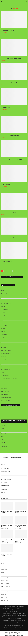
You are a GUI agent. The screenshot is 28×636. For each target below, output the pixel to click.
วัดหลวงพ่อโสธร (6, 375)
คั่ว (14, 611)
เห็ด (12, 610)
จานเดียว (12, 618)
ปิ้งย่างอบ (19, 615)
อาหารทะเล (3, 594)
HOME (5, 606)
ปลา (24, 608)
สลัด (18, 616)
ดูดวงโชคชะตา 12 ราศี (5, 400)
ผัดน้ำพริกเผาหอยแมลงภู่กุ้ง (14, 58)
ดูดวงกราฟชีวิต (4, 340)
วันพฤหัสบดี (3, 433)
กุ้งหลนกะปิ (14, 83)
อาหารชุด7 (7, 623)
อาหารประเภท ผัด (4, 577)
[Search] (26, 2)
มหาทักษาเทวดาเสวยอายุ (6, 337)
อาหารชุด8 (12, 623)
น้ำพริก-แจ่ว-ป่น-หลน (6, 615)
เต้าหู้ (10, 610)
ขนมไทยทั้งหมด (4, 482)
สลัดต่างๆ (3, 572)
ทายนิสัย (4, 315)
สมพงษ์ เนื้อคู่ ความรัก (5, 344)
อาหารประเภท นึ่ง (4, 580)
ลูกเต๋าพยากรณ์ (4, 388)
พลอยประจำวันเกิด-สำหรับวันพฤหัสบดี (20, 526)
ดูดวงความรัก (5, 322)
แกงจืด (4, 613)
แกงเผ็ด (8, 613)
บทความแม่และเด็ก (9, 625)
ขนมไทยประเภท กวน (5, 471)
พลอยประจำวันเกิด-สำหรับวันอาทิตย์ (6, 554)
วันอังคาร (3, 428)
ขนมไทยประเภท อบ (5, 476)
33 (11, 271)
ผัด (21, 611)
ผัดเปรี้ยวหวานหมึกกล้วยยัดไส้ (14, 160)
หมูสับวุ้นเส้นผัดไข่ (7, 107)
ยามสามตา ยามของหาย (6, 350)
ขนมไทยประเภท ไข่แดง (6, 479)
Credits (21, 623)
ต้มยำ (24, 611)
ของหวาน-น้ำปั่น (15, 606)
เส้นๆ (15, 616)
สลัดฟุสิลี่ (14, 237)
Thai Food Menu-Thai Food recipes (9, 620)
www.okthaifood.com (16, 628)
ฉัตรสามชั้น (3, 347)
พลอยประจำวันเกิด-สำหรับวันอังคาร (20, 512)
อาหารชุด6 (22, 622)
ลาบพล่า (15, 615)
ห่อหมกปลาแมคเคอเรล (8, 30)
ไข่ (14, 610)
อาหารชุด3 (6, 622)
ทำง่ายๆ (11, 608)
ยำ (12, 615)
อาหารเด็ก (23, 610)
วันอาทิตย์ (3, 442)
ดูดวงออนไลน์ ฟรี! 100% (18, 625)
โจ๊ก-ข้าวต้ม (3, 563)
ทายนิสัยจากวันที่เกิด (5, 394)
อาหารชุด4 (11, 622)
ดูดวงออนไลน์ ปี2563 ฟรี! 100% (7, 289)
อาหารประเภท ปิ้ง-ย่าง (5, 586)
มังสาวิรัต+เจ (21, 606)
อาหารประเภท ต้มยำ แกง (6, 575)
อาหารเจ (3, 492)
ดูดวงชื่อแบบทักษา (4, 366)
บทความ (3, 306)
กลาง (4, 611)
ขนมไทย (9, 606)
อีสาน (7, 611)
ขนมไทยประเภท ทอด (5, 474)
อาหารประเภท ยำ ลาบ (5, 589)
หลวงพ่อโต (5, 381)
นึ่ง (16, 611)
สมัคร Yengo (4, 446)
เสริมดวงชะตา (5, 318)
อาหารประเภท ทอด (5, 583)
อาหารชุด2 (24, 620)
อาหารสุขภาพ (4, 489)
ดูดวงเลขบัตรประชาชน (6, 359)
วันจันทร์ (3, 425)
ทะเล (21, 608)
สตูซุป (24, 616)
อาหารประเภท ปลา (5, 597)
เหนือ (10, 611)
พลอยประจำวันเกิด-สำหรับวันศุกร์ (6, 540)
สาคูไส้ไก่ (14, 212)
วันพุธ (2, 431)
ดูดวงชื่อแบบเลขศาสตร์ (6, 369)
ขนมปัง (8, 618)
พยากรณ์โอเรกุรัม (4, 384)
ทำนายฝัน (3, 331)
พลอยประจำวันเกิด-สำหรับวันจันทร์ (6, 512)
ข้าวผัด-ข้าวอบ (10, 616)
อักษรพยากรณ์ (4, 293)
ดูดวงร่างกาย (5, 309)
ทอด (19, 611)
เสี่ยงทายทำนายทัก (5, 300)
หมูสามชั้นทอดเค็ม (14, 135)
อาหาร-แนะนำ (17, 608)
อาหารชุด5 (16, 622)
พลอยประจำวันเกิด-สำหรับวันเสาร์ (20, 540)
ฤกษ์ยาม (4, 312)
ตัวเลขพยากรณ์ (4, 296)
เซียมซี (2, 372)
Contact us (17, 623)
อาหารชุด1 (18, 620)
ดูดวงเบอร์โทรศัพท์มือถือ (6, 353)
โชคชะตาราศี (18, 618)
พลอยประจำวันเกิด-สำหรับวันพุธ (6, 526)
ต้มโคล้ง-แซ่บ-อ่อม (21, 613)
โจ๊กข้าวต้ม (4, 616)
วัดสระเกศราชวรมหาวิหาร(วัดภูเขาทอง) (10, 378)
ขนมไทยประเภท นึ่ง (5, 468)
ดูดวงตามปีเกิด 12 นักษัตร (6, 397)
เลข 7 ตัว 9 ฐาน (4, 334)
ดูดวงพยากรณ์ (4, 290)
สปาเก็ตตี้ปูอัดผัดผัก (7, 261)
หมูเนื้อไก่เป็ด (5, 610)
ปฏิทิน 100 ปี (3, 328)
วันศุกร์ (2, 436)
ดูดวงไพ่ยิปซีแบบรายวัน (6, 303)
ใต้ (12, 611)
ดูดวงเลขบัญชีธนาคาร (5, 362)
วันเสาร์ (2, 439)
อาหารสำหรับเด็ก (4, 495)
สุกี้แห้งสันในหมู (6, 184)
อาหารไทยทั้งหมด (4, 600)
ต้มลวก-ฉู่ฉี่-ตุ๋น (13, 613)
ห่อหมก (21, 616)
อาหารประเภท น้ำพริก (5, 591)
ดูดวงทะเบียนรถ (4, 356)
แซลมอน (24, 615)
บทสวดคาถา (5, 325)
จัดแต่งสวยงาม (6, 608)
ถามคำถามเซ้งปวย (5, 391)
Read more (5, 32)
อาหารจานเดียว (4, 566)
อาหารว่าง (18, 610)
